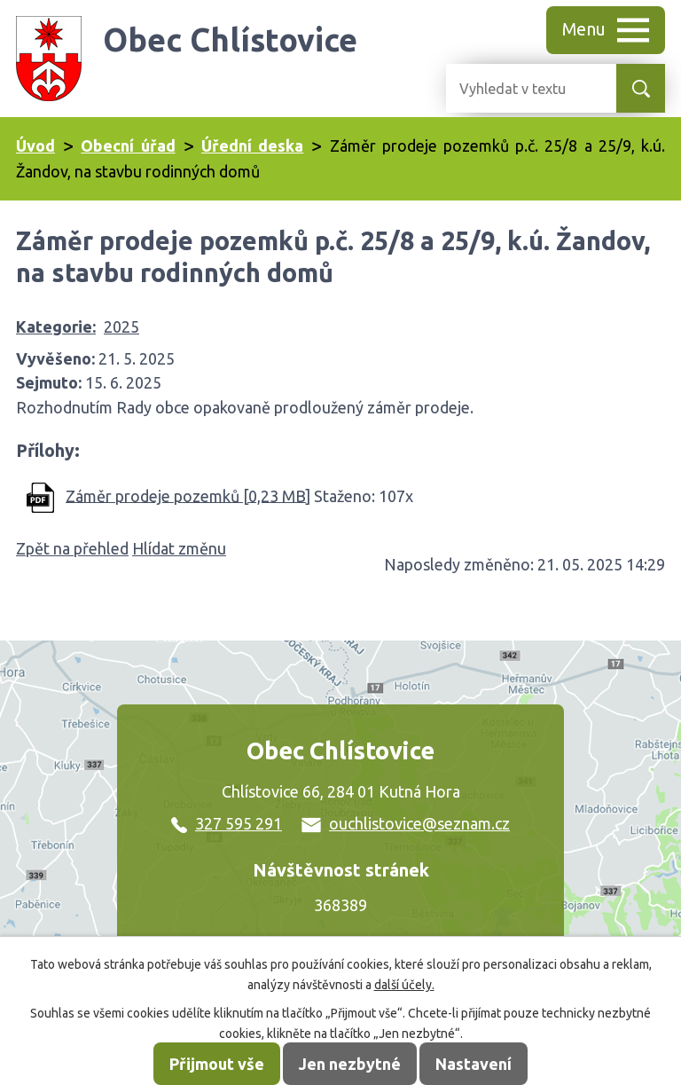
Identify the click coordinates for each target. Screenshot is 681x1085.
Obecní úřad (128, 145)
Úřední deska (252, 145)
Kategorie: (56, 326)
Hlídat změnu (179, 548)
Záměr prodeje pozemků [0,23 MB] (188, 495)
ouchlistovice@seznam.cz (405, 823)
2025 (121, 326)
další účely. (404, 985)
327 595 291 (226, 823)
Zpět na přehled (72, 548)
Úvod (35, 145)
